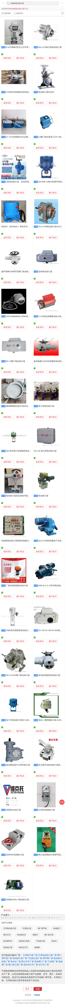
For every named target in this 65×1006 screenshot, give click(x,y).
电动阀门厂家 (40, 961)
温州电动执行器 (45, 271)
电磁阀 (37, 947)
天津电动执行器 (9, 928)
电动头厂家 (15, 961)
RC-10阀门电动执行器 (15, 361)
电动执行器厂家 (19, 958)
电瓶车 (35, 935)
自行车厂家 (44, 964)
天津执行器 (26, 928)
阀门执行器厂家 (15, 964)
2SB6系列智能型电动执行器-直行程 (21, 630)
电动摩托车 (7, 941)
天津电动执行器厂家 (47, 955)
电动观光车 (21, 935)
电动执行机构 (24, 941)
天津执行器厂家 (30, 955)
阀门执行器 (48, 935)
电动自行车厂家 (30, 964)
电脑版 (37, 995)
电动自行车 (23, 947)
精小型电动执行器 (46, 406)
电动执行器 (43, 496)
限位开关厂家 (27, 961)
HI (20, 918)
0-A (2, 918)
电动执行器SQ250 (46, 92)
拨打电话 (20, 58)
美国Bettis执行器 (13, 810)
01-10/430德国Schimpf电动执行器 (21, 137)
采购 (62, 802)
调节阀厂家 (48, 958)
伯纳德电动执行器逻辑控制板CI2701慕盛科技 (21, 541)
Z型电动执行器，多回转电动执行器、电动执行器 (27, 182)
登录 (27, 989)
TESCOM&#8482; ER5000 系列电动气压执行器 (26, 316)
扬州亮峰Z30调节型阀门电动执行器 (16, 271)
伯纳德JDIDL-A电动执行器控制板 (20, 899)
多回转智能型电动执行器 (49, 675)
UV (49, 918)
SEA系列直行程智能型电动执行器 (20, 451)
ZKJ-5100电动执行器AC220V (51, 226)
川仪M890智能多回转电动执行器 (20, 92)
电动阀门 (56, 928)
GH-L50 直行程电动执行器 (45, 451)
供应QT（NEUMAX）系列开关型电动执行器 (20, 226)
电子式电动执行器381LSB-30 (18, 720)
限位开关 (7, 935)
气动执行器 (40, 941)
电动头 (54, 941)
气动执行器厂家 (35, 958)
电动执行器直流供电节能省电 (19, 496)
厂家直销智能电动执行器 (17, 585)
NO (33, 918)
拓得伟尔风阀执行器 (15, 855)
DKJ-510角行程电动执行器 (50, 47)
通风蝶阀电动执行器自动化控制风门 (22, 406)
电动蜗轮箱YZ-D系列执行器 (18, 765)
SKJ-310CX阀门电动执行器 (18, 675)
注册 (38, 989)
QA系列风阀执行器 (46, 810)
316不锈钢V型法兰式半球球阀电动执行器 (24, 47)
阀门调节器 (42, 928)
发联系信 (7, 58)
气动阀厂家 (52, 961)
